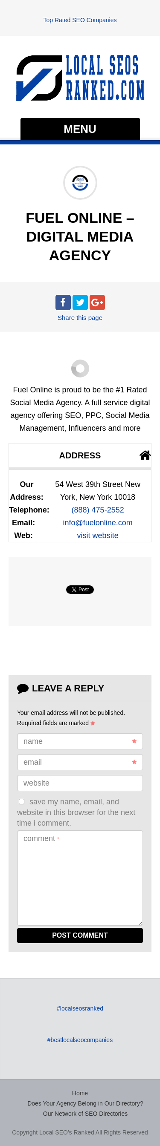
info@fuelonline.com (97, 522)
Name (80, 741)
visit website (98, 535)
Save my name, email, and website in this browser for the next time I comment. (76, 813)
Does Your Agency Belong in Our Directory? (85, 1103)
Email (80, 762)
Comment (41, 838)
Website (36, 783)
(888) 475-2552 (98, 510)
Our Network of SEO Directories (85, 1113)
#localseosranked (80, 1008)
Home (80, 1093)
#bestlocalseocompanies (80, 1040)
